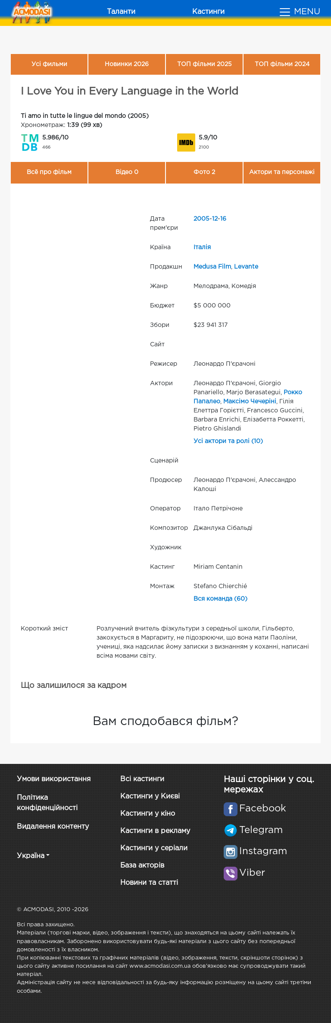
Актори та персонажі (282, 172)
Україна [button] (30, 856)
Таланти (121, 12)
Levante (246, 266)
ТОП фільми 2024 (282, 64)
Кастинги (208, 12)
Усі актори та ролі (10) (228, 441)
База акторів (142, 865)
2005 (201, 219)
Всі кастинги (142, 779)
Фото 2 (204, 172)
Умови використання (54, 779)
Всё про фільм (49, 172)
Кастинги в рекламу (155, 831)
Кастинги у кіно (147, 814)
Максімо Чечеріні (249, 401)
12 (215, 219)
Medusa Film (212, 266)
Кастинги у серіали (153, 848)
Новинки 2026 (127, 64)
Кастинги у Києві (150, 796)
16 (223, 219)
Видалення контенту (53, 826)
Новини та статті (149, 883)
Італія (202, 247)
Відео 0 (127, 172)
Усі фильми (49, 64)
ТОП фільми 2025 (204, 64)
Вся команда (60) (220, 599)
